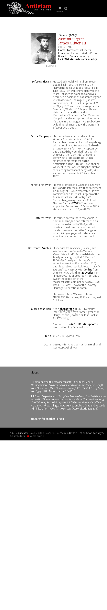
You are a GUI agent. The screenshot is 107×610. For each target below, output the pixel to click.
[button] (60, 8)
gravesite (87, 272)
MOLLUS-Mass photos (84, 324)
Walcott (78, 203)
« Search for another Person (47, 418)
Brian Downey (93, 433)
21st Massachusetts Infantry (80, 59)
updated (23, 433)
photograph (67, 308)
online (88, 269)
